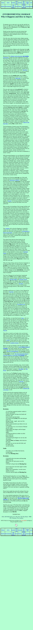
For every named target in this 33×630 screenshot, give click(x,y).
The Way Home (23, 2)
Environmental (8, 6)
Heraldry (13, 2)
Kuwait (9, 201)
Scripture (28, 6)
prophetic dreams (14, 343)
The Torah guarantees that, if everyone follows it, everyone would (15, 354)
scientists (7, 228)
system (8, 340)
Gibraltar (20, 2)
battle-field (17, 78)
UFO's (8, 2)
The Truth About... (13, 6)
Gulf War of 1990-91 (14, 180)
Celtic (31, 2)
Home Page (27, 3)
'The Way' (25, 70)
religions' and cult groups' (16, 56)
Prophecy (3, 6)
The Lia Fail (16, 2)
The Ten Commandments (12, 351)
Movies (19, 6)
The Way (21, 283)
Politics (2, 2)
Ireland (31, 6)
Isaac (22, 318)
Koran (16, 6)
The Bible (21, 369)
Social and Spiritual (24, 6)
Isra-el (5, 330)
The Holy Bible (13, 279)
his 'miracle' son (21, 304)
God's (20, 347)
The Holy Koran (23, 279)
